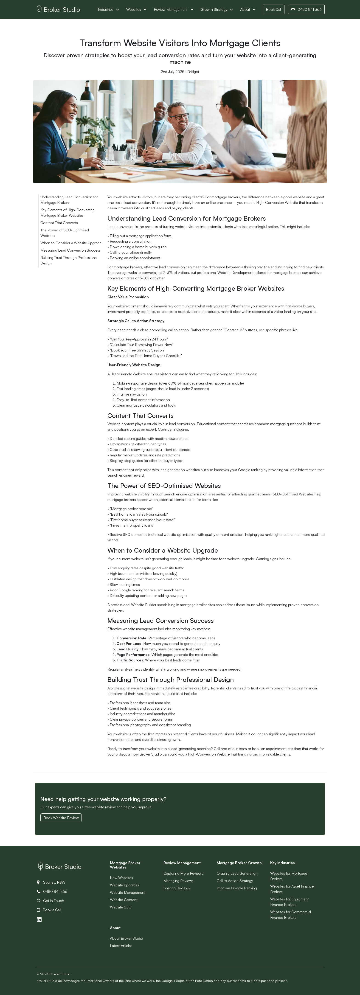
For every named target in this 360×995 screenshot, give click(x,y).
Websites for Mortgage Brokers (288, 876)
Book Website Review (61, 817)
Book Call (273, 9)
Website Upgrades (124, 885)
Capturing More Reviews (183, 873)
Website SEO (121, 907)
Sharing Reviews (176, 888)
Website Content (124, 899)
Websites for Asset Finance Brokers (292, 889)
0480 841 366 (306, 9)
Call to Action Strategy (235, 880)
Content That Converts (59, 222)
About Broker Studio (126, 938)
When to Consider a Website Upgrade (70, 243)
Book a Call (49, 910)
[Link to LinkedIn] (39, 919)
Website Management (127, 892)
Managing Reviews (178, 880)
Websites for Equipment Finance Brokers (289, 902)
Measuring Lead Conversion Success (70, 250)
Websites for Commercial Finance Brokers (290, 915)
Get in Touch (50, 900)
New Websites (121, 877)
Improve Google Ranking (237, 888)
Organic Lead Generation (237, 873)
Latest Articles (121, 945)
